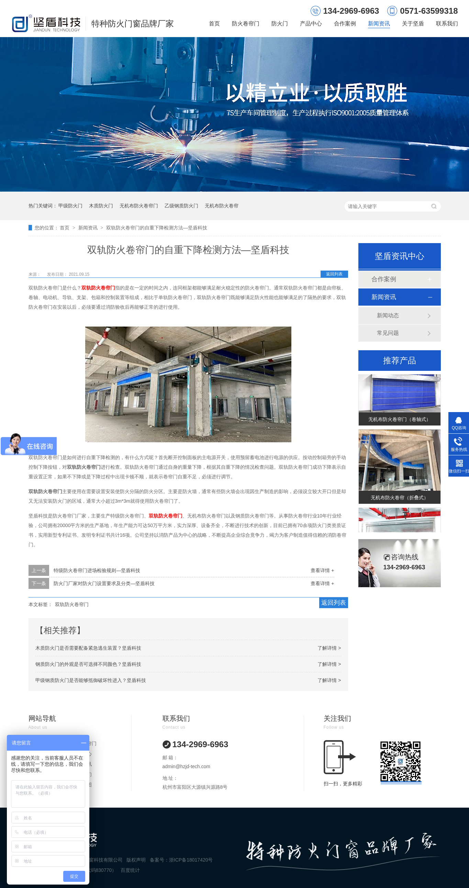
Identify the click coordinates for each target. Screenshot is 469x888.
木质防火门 (101, 205)
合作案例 (345, 23)
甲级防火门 (70, 205)
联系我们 (447, 23)
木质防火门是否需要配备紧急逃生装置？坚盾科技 (88, 648)
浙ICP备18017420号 (191, 860)
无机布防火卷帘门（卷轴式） (399, 420)
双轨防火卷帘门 (98, 288)
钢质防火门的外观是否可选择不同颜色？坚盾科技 (88, 664)
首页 (214, 23)
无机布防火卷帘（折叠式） (399, 498)
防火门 (279, 23)
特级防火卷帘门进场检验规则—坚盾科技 (97, 570)
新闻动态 (388, 315)
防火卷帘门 (245, 23)
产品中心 (311, 23)
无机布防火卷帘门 (139, 205)
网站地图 (82, 784)
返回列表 (334, 274)
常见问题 (388, 333)
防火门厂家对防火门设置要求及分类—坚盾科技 (104, 583)
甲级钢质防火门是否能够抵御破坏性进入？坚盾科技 (90, 680)
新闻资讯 (379, 23)
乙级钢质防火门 (181, 205)
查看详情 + (322, 570)
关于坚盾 (413, 23)
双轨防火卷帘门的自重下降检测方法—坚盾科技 (156, 227)
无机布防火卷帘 (221, 205)
